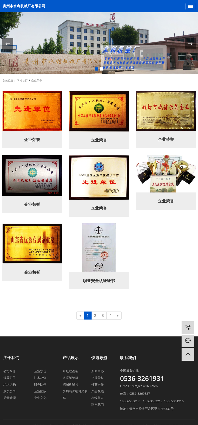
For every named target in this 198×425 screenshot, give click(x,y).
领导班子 (9, 378)
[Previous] (80, 316)
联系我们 (97, 404)
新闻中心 (97, 371)
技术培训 (40, 378)
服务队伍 (40, 384)
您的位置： (9, 80)
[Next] (118, 316)
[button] (96, 69)
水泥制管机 (70, 378)
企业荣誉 (36, 80)
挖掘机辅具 (70, 384)
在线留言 (97, 398)
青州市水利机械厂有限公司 (24, 6)
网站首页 (22, 80)
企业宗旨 (40, 371)
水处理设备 (70, 371)
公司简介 (9, 371)
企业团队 (40, 391)
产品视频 (97, 391)
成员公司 (9, 391)
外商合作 (97, 384)
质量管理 (9, 398)
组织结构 (9, 384)
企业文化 (40, 398)
